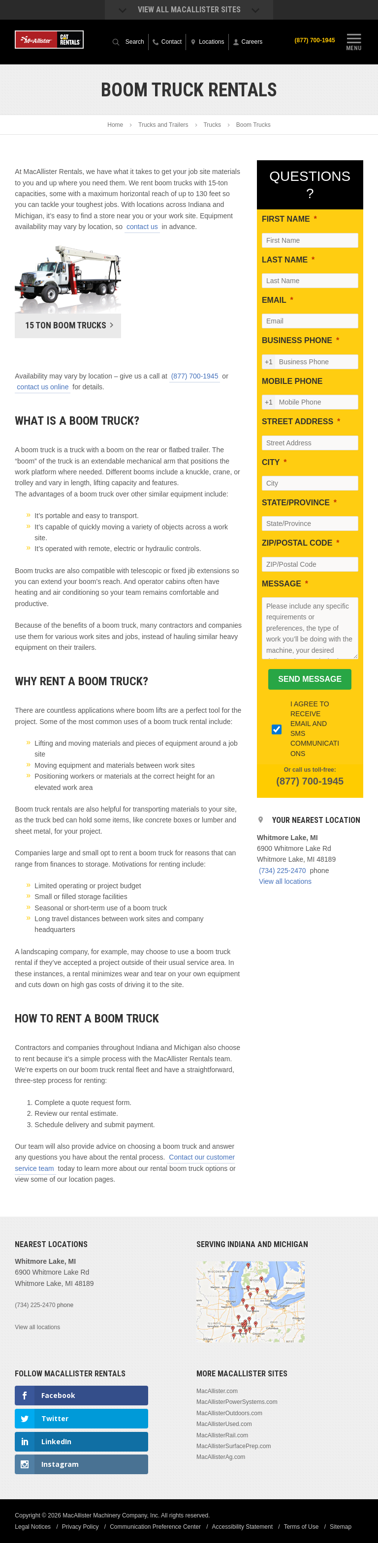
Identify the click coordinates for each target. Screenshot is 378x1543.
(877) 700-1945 (315, 40)
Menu (354, 40)
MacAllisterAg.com (220, 1457)
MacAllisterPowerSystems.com (237, 1401)
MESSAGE (281, 584)
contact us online (42, 387)
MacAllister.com (217, 1391)
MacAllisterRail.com (222, 1435)
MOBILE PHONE (292, 381)
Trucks (212, 124)
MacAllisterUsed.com (224, 1424)
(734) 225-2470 (282, 870)
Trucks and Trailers (163, 124)
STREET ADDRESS (297, 421)
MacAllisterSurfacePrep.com (233, 1446)
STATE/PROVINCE (296, 502)
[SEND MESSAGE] (309, 679)
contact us (142, 227)
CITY (271, 462)
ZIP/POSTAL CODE (297, 543)
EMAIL (274, 300)
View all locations (285, 881)
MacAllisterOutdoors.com (229, 1413)
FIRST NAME (286, 219)
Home (115, 124)
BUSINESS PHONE (297, 340)
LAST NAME (285, 260)
